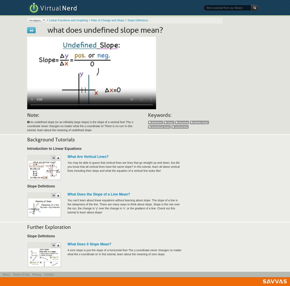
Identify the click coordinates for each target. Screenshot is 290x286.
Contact (49, 274)
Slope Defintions (137, 20)
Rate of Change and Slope (107, 20)
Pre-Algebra (35, 20)
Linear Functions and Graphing (68, 20)
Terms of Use (21, 274)
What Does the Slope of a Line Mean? (98, 194)
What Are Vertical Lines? (88, 157)
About (6, 274)
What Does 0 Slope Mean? (89, 244)
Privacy (36, 274)
